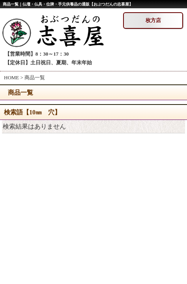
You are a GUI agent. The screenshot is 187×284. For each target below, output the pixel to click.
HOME (11, 77)
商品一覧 (34, 77)
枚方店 (153, 20)
